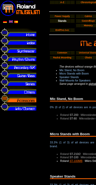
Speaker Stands (69, 77)
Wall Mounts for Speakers (75, 80)
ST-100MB (76, 160)
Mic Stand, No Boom (71, 70)
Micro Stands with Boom (74, 73)
